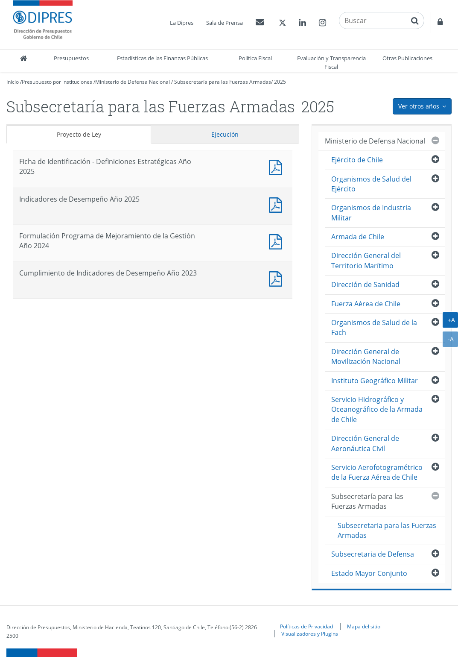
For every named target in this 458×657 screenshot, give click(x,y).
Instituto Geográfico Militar (374, 380)
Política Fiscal (255, 58)
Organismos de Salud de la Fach (374, 327)
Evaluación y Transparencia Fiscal (331, 62)
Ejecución (225, 134)
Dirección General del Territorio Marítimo (366, 260)
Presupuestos (71, 58)
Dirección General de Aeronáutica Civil (365, 443)
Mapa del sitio (363, 626)
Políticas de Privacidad (306, 626)
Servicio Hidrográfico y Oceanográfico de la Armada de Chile (377, 409)
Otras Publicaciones (407, 58)
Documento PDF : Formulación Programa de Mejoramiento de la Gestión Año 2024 (277, 240)
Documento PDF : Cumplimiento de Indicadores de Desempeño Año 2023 (277, 277)
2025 (280, 81)
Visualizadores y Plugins (309, 633)
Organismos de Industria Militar (371, 212)
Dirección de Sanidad (365, 284)
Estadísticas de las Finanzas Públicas (162, 58)
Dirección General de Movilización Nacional (365, 356)
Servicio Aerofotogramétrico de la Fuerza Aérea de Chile (377, 472)
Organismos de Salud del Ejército (371, 184)
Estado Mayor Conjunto (369, 573)
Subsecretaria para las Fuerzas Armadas (387, 530)
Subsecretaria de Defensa (372, 554)
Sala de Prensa (224, 22)
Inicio (12, 81)
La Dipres (181, 22)
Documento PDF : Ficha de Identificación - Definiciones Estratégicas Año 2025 (277, 166)
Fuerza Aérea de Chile (365, 303)
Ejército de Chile (357, 159)
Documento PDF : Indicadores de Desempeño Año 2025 (277, 204)
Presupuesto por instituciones (57, 81)
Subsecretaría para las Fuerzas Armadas (222, 81)
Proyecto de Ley (79, 134)
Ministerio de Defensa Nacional (132, 81)
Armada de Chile (357, 236)
